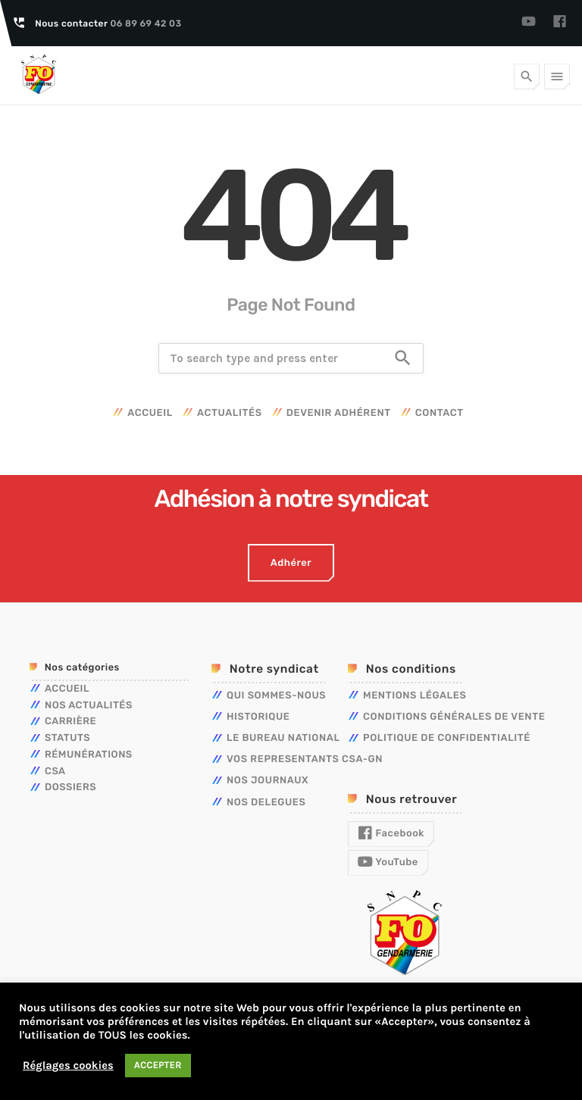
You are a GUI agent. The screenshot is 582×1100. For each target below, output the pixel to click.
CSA (55, 771)
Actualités (229, 413)
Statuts (67, 738)
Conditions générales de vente (454, 717)
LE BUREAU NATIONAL (283, 738)
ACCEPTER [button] (158, 1065)
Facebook (391, 833)
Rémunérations (89, 755)
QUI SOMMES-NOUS (276, 696)
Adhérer (291, 563)
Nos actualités (89, 705)
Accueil (150, 413)
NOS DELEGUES (266, 802)
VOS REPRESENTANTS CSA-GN (305, 759)
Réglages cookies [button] (68, 1065)
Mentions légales (414, 696)
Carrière (70, 721)
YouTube (388, 862)
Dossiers (70, 787)
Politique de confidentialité (446, 738)
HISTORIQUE (258, 717)
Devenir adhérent (338, 413)
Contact (439, 413)
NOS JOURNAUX (267, 780)
